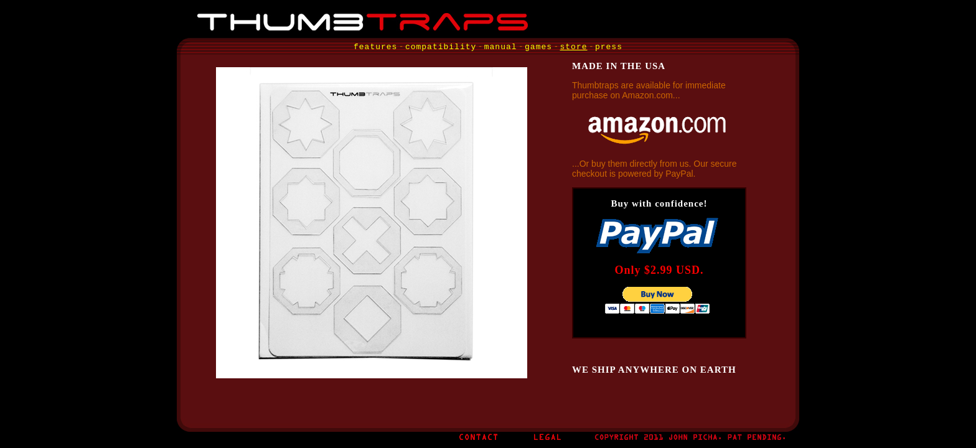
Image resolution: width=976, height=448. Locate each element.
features (375, 47)
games (538, 47)
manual (500, 47)
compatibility (440, 47)
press (608, 47)
